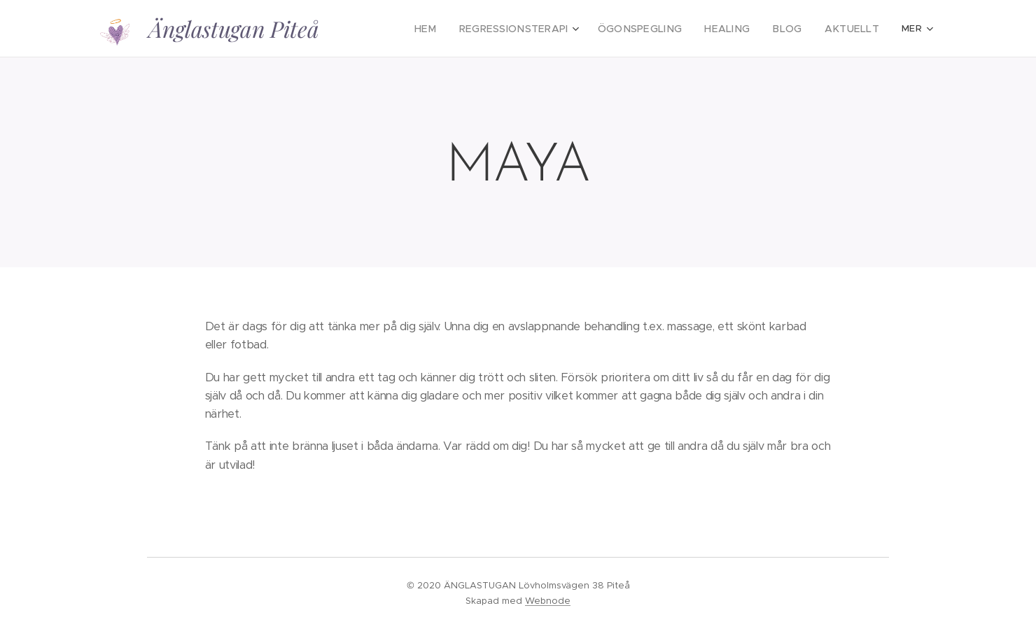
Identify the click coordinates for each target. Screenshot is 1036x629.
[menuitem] (459, 28)
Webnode (547, 601)
